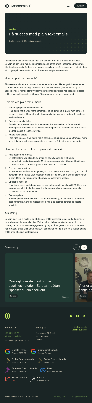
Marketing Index (60, 396)
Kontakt (80, 6)
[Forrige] (76, 247)
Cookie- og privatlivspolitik (77, 396)
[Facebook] (71, 316)
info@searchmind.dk (14, 336)
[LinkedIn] (84, 316)
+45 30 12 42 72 (12, 333)
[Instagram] (77, 316)
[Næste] (84, 247)
